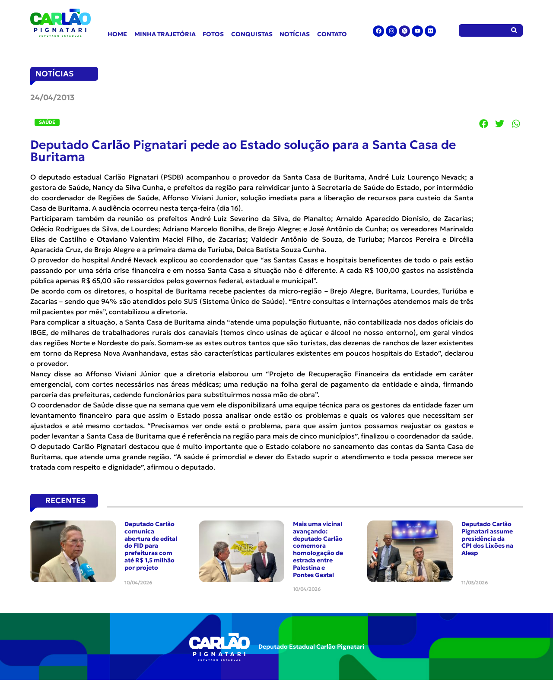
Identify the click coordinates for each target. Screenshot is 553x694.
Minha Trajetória (165, 34)
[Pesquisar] (514, 30)
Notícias (295, 34)
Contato (332, 34)
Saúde (47, 122)
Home (117, 34)
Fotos (213, 34)
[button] (484, 123)
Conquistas (252, 34)
